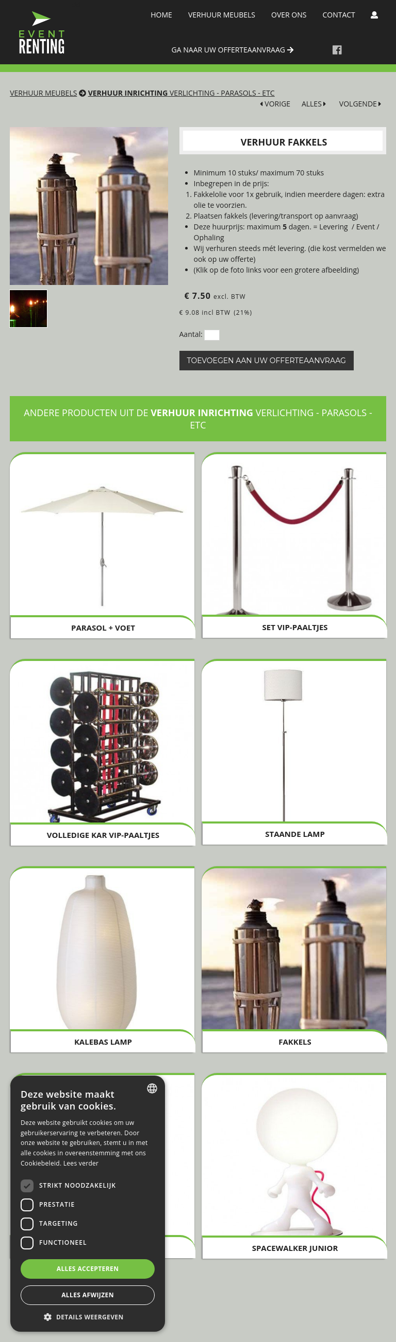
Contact (338, 15)
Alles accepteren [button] (88, 1268)
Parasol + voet (103, 627)
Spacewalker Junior (295, 1248)
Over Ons (288, 15)
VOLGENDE (360, 104)
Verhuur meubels (221, 15)
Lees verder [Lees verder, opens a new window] (81, 1163)
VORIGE (275, 104)
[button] (88, 1316)
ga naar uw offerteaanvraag (232, 49)
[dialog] (87, 1204)
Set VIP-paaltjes (294, 627)
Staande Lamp (295, 834)
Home (161, 15)
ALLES (314, 104)
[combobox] (152, 1088)
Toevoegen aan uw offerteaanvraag (266, 360)
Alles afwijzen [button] (87, 1295)
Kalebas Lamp (103, 1041)
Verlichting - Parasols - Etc (181, 93)
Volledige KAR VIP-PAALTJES (103, 835)
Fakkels (294, 1041)
